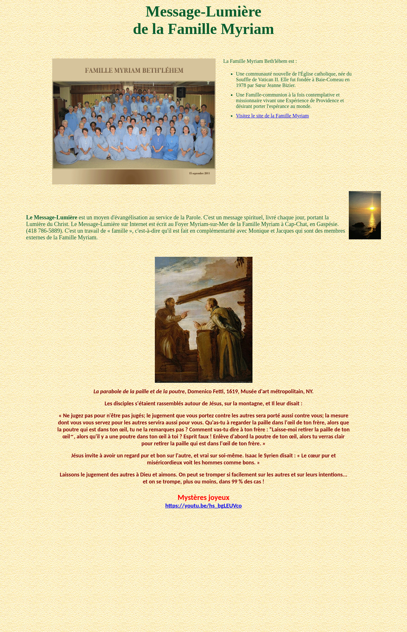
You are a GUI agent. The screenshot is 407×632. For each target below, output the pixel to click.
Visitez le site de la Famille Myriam (272, 115)
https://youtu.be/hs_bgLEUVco (203, 505)
